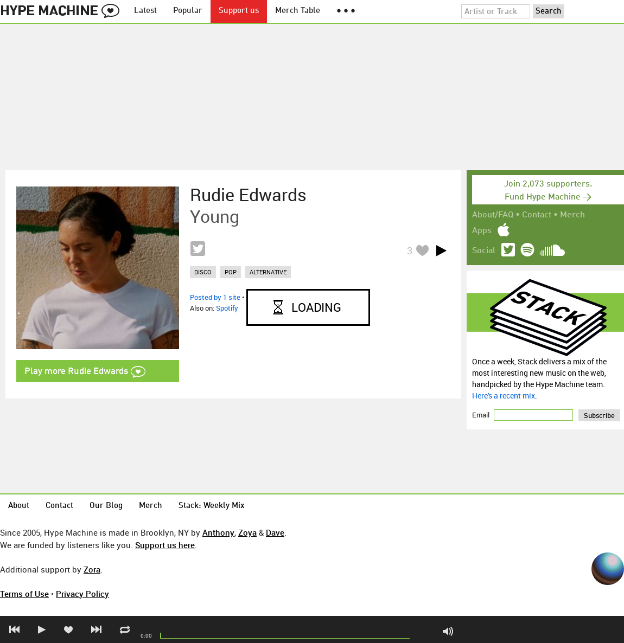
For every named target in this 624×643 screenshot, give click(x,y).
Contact (536, 215)
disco (203, 272)
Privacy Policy (82, 593)
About (18, 506)
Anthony (218, 532)
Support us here (165, 544)
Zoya (247, 532)
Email (481, 415)
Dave (275, 532)
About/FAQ (492, 215)
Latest (145, 11)
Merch (572, 215)
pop (231, 272)
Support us (239, 11)
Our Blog (106, 506)
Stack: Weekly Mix (212, 506)
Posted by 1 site (215, 297)
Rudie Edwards (248, 194)
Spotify (227, 308)
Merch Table (297, 11)
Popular (187, 11)
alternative (268, 272)
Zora (92, 569)
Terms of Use (24, 593)
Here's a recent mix (503, 395)
